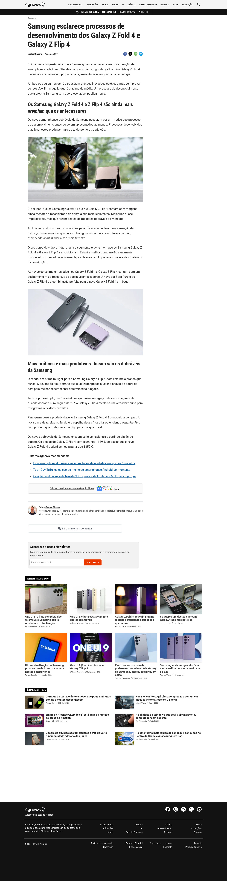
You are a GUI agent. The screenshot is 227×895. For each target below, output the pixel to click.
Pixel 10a (143, 12)
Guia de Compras (134, 832)
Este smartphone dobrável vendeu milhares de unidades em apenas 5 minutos (84, 463)
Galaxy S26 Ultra (90, 12)
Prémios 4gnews (193, 847)
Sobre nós (108, 847)
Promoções (188, 4)
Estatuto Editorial (134, 843)
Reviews (164, 4)
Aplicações (92, 4)
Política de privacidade (102, 843)
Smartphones (75, 4)
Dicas (175, 4)
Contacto (167, 847)
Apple (105, 4)
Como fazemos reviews (160, 843)
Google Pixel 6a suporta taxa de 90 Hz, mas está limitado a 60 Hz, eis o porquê (84, 476)
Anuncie (198, 843)
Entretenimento (148, 4)
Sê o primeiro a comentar (75, 528)
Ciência (132, 4)
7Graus (43, 844)
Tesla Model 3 (109, 12)
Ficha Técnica (136, 847)
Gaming (198, 832)
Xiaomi (115, 4)
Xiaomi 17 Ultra (127, 12)
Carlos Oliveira (35, 54)
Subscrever (93, 562)
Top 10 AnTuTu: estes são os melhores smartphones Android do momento (81, 470)
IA (123, 4)
